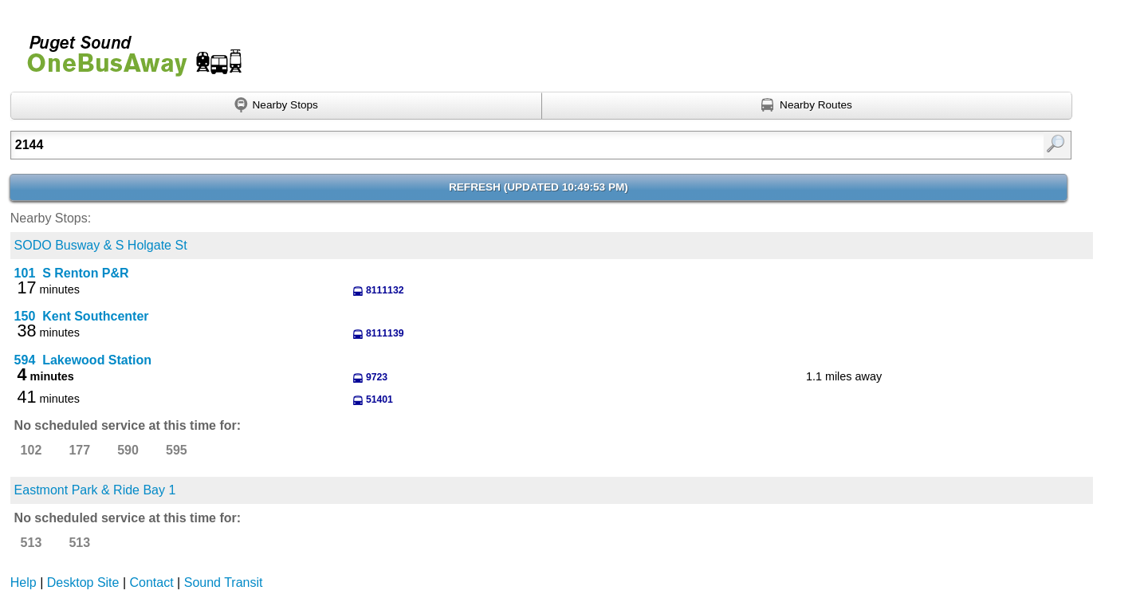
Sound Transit (223, 582)
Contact (152, 582)
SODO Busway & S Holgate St (100, 245)
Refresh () (538, 187)
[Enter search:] (464, 145)
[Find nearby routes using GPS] (807, 106)
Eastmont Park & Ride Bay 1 (95, 490)
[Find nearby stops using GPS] (276, 106)
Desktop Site (83, 582)
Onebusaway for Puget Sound (127, 49)
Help (23, 582)
